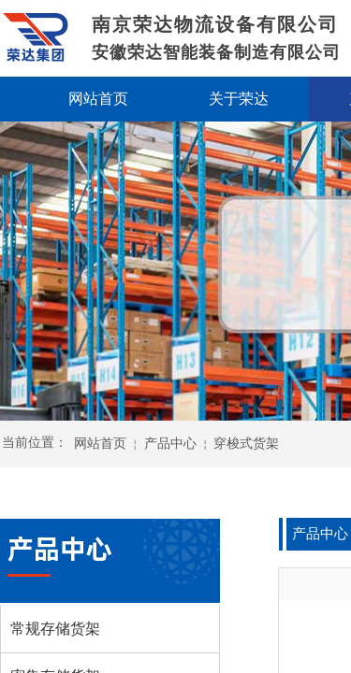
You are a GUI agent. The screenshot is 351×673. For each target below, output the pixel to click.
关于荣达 (239, 99)
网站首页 (100, 443)
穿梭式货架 (246, 443)
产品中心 (170, 443)
